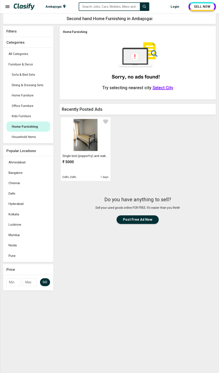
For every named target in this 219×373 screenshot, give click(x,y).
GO (45, 282)
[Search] (144, 6)
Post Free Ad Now (137, 220)
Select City (162, 87)
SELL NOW (202, 7)
